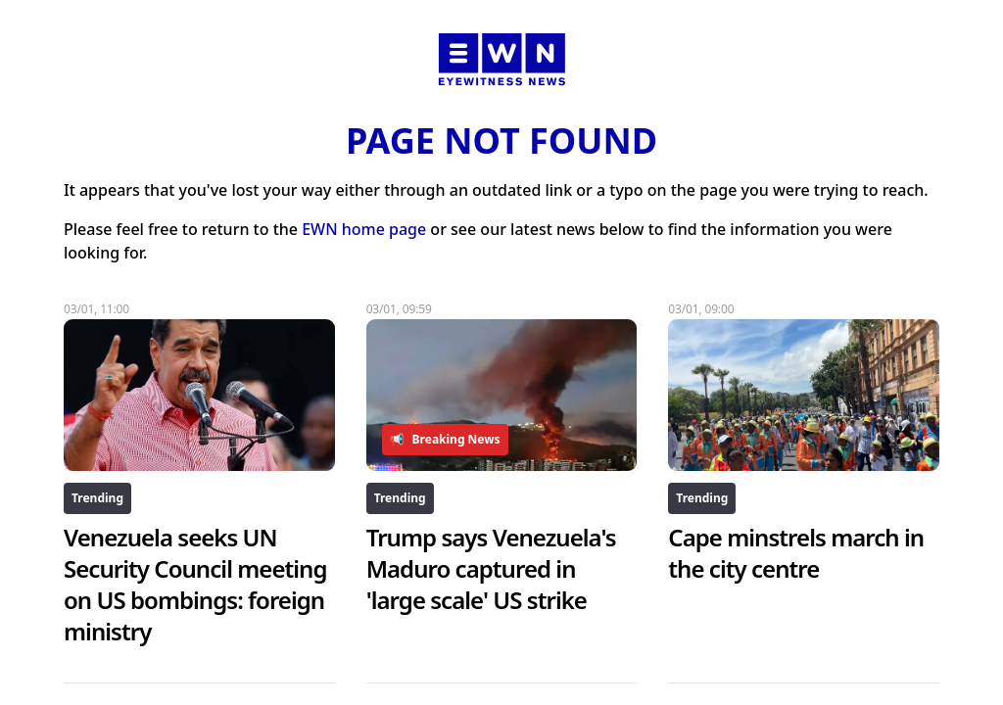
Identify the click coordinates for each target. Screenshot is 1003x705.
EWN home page (364, 229)
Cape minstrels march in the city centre (796, 553)
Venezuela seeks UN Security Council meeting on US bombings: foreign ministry (195, 584)
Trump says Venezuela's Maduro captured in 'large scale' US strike (491, 568)
